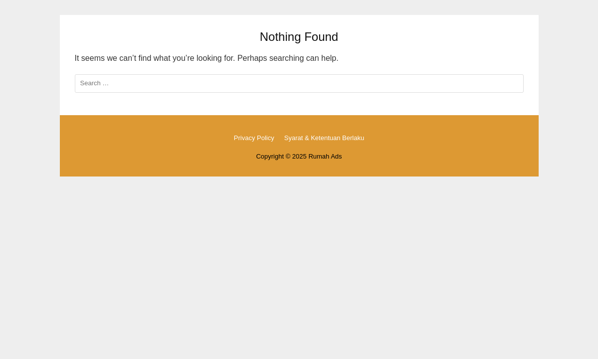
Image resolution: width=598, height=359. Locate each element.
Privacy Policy (254, 138)
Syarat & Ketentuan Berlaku (324, 138)
